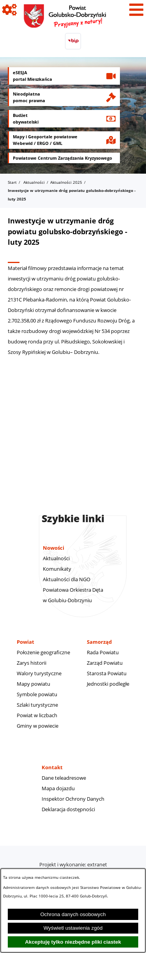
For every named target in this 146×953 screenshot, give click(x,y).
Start (12, 182)
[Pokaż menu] (136, 9)
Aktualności (34, 182)
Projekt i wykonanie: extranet (73, 864)
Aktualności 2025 (66, 182)
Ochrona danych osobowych (73, 914)
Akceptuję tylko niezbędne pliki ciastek (73, 942)
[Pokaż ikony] (9, 9)
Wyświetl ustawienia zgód (73, 928)
